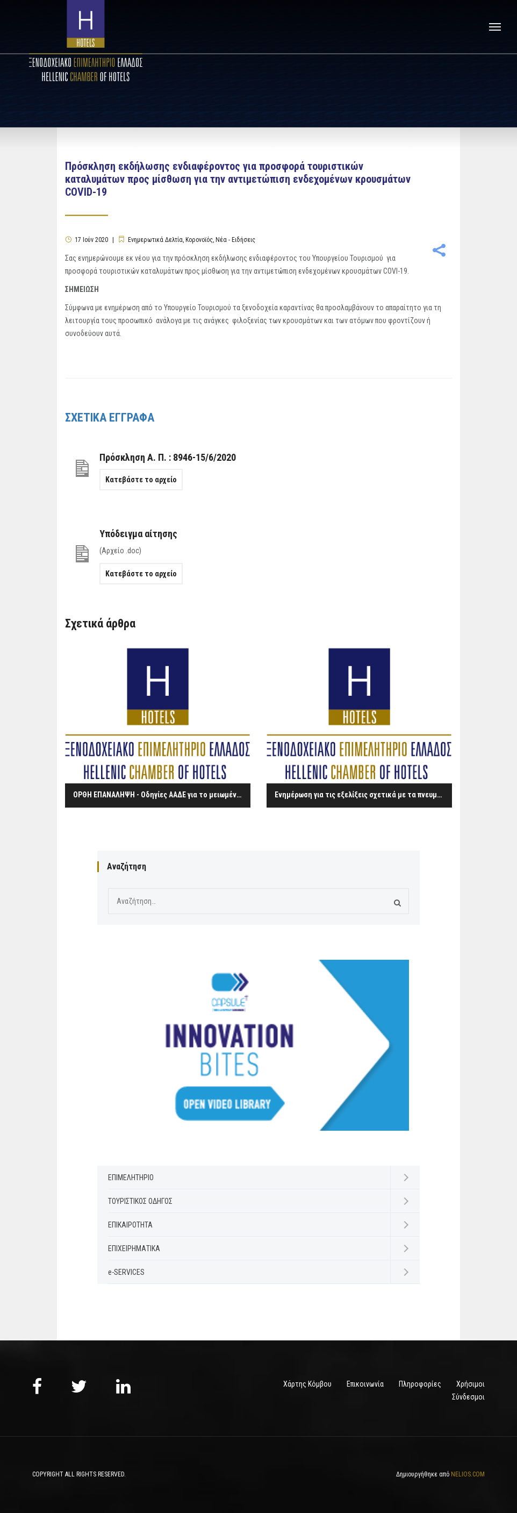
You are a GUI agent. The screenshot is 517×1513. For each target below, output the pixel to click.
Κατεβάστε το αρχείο (141, 479)
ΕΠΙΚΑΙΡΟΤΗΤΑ (130, 1225)
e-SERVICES (126, 1272)
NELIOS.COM (468, 1474)
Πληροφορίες (420, 1384)
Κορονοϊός (199, 240)
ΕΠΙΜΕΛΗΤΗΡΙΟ (131, 1177)
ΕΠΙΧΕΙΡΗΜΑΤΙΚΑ (134, 1248)
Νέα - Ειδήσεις (235, 240)
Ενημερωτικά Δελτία (155, 240)
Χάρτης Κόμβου (307, 1384)
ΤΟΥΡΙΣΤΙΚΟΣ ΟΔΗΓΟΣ (140, 1201)
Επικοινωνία (365, 1384)
